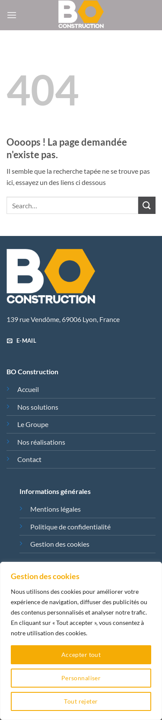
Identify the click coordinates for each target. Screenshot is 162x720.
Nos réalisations (41, 442)
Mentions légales (55, 509)
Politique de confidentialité (70, 526)
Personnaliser (81, 678)
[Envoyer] (147, 205)
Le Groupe (32, 424)
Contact (29, 459)
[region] (81, 641)
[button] (11, 14)
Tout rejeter (81, 701)
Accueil (28, 389)
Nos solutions (37, 407)
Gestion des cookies (59, 544)
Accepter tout (81, 654)
